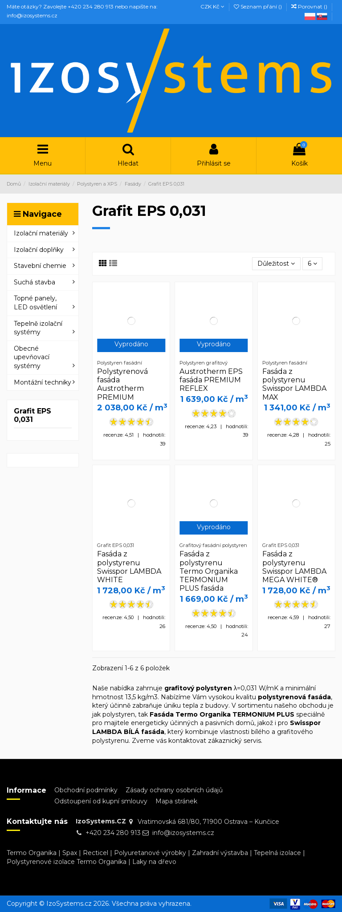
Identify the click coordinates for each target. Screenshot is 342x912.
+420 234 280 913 (113, 833)
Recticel (95, 853)
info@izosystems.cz (183, 833)
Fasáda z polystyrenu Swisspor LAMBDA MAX (294, 384)
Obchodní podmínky (86, 790)
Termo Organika (32, 853)
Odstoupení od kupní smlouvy (100, 801)
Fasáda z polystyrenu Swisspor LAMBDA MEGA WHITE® (294, 567)
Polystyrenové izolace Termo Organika (66, 862)
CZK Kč (212, 6)
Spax (69, 853)
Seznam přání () (258, 6)
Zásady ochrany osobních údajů (174, 790)
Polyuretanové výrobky (150, 853)
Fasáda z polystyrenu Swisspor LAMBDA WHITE (129, 567)
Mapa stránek (176, 801)
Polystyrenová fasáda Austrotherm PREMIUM (122, 384)
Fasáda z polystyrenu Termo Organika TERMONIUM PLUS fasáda (208, 571)
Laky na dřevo (154, 862)
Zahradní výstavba (220, 853)
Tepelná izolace (277, 853)
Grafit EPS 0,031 (32, 415)
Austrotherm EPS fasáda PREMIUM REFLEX (211, 380)
